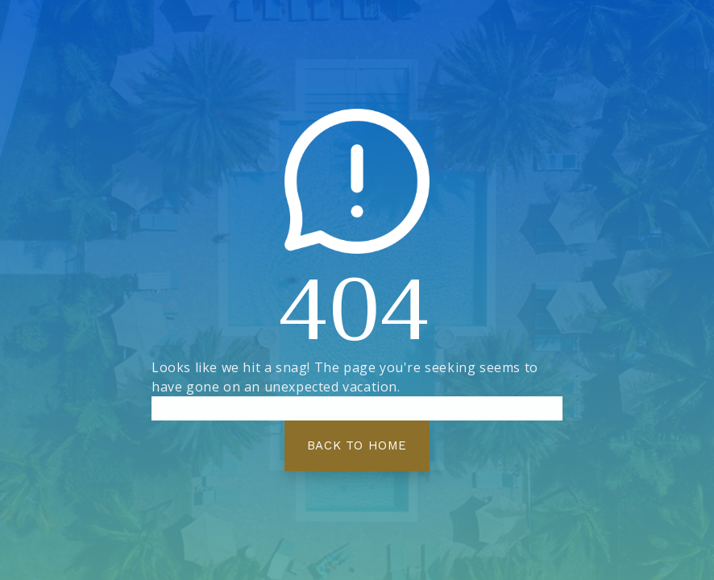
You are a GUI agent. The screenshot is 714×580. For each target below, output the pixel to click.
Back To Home (357, 445)
